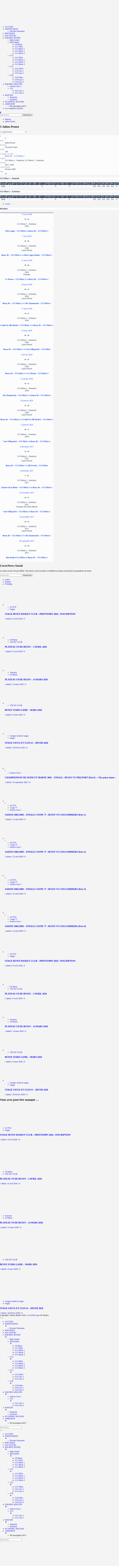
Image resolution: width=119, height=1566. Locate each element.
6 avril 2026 (18, 651)
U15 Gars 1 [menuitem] (19, 1377)
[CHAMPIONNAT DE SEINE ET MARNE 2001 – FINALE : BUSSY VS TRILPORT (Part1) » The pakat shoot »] (14, 768)
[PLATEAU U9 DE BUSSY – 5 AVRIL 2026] (16, 638)
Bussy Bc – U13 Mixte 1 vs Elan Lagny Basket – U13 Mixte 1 (26, 255)
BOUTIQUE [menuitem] (10, 1330)
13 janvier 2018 (27, 425)
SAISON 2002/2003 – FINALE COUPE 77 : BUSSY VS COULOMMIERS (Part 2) (45, 852)
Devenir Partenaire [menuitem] (17, 1328)
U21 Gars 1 (19, 91)
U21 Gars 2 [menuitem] (19, 1405)
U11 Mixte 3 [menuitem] (20, 1355)
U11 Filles (19, 47)
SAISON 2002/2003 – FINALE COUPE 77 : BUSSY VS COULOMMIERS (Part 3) (45, 889)
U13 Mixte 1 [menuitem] (20, 1363)
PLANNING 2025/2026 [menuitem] (14, 1416)
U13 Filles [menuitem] (19, 1361)
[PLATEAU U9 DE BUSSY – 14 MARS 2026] (16, 670)
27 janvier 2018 (27, 379)
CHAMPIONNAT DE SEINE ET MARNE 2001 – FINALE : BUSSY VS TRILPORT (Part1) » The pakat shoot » (60, 777)
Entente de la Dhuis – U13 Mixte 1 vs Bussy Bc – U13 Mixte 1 (26, 487)
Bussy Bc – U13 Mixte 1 (14, 156)
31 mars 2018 (26, 260)
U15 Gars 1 (19, 71)
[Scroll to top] (0, 1317)
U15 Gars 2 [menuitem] (19, 1379)
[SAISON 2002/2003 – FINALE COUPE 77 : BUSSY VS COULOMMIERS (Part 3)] (14, 875)
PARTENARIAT (11, 29)
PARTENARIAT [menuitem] (62, 1325)
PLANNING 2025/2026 (14, 102)
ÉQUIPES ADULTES (13, 84)
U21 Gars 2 (19, 93)
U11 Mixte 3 (20, 53)
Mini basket (14, 42)
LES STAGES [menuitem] (10, 1333)
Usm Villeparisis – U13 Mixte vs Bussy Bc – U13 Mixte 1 (26, 441)
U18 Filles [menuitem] (19, 1385)
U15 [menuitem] (64, 1371)
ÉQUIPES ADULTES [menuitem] (62, 1393)
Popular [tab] (8, 582)
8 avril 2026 (18, 619)
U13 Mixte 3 (20, 64)
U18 (11, 75)
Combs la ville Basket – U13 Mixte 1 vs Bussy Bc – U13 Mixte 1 (26, 325)
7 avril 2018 (26, 236)
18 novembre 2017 (26, 517)
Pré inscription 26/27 (18, 106)
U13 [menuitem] (64, 1358)
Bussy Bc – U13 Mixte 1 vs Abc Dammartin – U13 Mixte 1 (27, 303)
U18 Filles (19, 77)
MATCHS (9, 95)
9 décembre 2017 (27, 447)
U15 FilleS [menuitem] (19, 1374)
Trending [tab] (8, 584)
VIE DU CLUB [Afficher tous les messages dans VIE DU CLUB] (16, 642)
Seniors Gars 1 (15, 86)
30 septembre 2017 (26, 541)
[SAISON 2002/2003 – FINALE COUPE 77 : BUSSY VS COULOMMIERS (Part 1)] (14, 801)
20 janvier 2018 (27, 401)
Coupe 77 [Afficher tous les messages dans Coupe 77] (13, 808)
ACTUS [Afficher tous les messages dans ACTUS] (13, 607)
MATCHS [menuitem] (62, 1409)
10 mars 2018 (26, 330)
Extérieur (13, 99)
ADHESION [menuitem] (62, 1420)
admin (9, 619)
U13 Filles (19, 58)
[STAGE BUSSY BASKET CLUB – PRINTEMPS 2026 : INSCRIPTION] (16, 605)
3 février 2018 (26, 355)
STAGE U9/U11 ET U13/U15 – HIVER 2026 (26, 743)
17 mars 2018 (26, 309)
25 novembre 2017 (26, 493)
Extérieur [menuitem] (13, 1414)
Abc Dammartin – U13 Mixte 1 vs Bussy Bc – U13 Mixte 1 (27, 395)
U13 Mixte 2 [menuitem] (20, 1366)
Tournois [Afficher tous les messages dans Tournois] (13, 672)
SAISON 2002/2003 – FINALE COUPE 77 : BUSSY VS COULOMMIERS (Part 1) (45, 814)
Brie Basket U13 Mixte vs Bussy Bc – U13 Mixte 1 (27, 557)
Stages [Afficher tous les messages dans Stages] (12, 609)
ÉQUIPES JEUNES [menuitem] (62, 1336)
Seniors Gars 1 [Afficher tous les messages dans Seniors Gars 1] (15, 773)
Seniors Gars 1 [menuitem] (15, 1396)
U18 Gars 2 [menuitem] (19, 1390)
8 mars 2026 (18, 715)
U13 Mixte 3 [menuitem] (20, 1368)
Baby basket (15, 40)
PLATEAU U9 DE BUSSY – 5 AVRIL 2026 (26, 647)
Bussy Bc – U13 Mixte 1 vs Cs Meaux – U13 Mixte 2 (26, 373)
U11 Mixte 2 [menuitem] (20, 1352)
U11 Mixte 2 (20, 51)
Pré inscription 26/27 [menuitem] (18, 1423)
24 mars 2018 (26, 284)
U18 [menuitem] (64, 1382)
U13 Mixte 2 (20, 62)
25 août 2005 (18, 819)
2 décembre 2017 (27, 471)
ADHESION (10, 104)
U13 (11, 55)
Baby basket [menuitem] (15, 1339)
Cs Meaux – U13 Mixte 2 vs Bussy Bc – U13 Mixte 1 (26, 279)
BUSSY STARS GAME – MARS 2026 (23, 710)
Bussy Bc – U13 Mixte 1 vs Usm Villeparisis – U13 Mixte (26, 349)
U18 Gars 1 (19, 80)
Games (7, 204)
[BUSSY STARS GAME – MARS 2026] (16, 703)
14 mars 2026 (18, 684)
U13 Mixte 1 (20, 60)
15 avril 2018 (26, 214)
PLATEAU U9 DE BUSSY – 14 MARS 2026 (26, 679)
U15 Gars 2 (19, 73)
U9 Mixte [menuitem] (18, 1346)
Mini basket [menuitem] (64, 1342)
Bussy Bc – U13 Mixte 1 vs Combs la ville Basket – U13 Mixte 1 (26, 419)
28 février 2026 (19, 748)
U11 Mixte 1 (20, 49)
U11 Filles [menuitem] (19, 1348)
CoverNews (32, 1315)
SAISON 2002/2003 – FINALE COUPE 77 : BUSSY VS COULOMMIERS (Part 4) (45, 926)
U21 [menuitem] (64, 1400)
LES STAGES (10, 36)
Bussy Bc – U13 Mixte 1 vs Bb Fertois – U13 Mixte (27, 465)
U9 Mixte (18, 44)
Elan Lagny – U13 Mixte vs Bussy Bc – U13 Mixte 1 (26, 231)
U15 (11, 66)
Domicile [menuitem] (13, 1412)
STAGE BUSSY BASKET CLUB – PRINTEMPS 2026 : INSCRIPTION (40, 614)
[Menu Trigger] (1, 1430)
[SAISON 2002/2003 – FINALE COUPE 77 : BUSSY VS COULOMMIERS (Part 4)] (14, 913)
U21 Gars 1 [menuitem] (19, 1403)
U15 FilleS (19, 69)
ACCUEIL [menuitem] (9, 1322)
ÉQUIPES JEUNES (13, 38)
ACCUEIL (9, 27)
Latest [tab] (7, 580)
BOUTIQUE (10, 33)
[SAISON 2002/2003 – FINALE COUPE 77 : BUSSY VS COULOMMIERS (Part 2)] (14, 838)
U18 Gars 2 (19, 82)
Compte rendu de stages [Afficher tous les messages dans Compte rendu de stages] (19, 736)
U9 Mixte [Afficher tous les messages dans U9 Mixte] (13, 640)
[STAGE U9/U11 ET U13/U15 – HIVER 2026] (16, 734)
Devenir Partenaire (17, 31)
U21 (11, 88)
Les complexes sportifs (14, 108)
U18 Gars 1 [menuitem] (19, 1388)
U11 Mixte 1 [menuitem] (20, 1350)
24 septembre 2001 (20, 782)
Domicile (13, 97)
